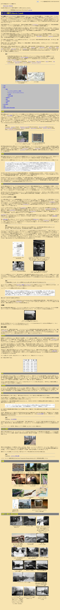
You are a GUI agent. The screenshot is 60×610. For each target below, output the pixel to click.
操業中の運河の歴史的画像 (9, 107)
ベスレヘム (50, 36)
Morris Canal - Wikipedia (8, 5)
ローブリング (42, 487)
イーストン (13, 126)
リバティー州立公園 (15, 455)
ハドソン (25, 48)
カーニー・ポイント (47, 128)
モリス (50, 47)
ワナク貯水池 (13, 419)
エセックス (13, 48)
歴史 (4, 87)
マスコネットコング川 (24, 126)
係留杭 (14, 546)
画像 (4, 106)
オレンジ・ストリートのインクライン (16, 92)
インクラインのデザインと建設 (14, 90)
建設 (7, 89)
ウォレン (33, 47)
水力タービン (36, 219)
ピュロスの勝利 (40, 413)
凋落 (7, 102)
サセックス (41, 47)
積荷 (7, 99)
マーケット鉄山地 (24, 57)
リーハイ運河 (9, 115)
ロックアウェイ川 (9, 128)
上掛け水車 (54, 208)
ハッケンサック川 (12, 129)
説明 (4, 85)
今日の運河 (6, 104)
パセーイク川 (33, 128)
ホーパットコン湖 (42, 126)
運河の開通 (10, 95)
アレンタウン (39, 36)
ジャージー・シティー (36, 62)
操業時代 (8, 97)
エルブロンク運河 (20, 284)
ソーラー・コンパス (11, 59)
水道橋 (9, 94)
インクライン (35, 24)
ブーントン (23, 128)
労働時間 (8, 100)
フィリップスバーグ (17, 61)
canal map (30, 10)
